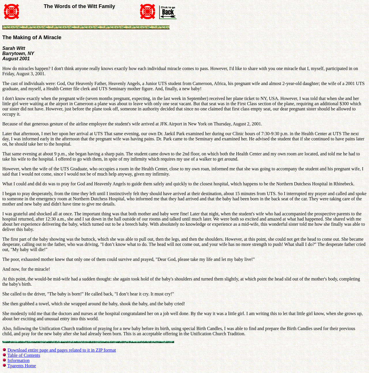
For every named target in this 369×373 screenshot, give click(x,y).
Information (18, 360)
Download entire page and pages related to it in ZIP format (61, 350)
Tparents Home (21, 365)
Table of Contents (23, 355)
